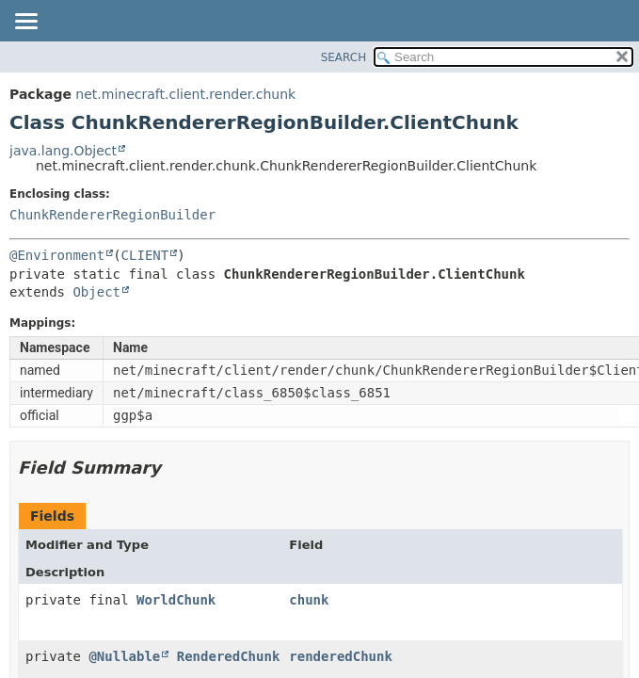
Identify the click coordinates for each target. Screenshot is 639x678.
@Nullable (124, 656)
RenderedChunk (228, 656)
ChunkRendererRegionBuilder (112, 214)
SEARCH (344, 57)
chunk (308, 599)
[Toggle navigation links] (25, 22)
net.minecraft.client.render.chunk (185, 94)
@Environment (56, 255)
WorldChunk (176, 599)
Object (96, 291)
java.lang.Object (63, 150)
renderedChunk (340, 656)
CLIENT (145, 255)
